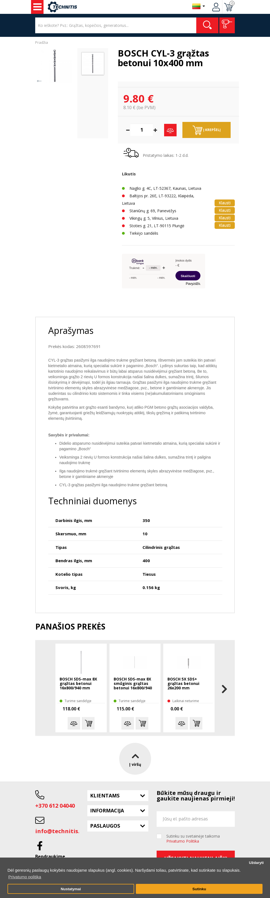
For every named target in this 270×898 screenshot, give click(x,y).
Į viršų (135, 758)
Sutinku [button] (199, 889)
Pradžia (41, 42)
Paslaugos (105, 825)
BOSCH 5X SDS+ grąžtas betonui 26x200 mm (183, 683)
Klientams (104, 795)
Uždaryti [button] (256, 863)
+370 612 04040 (55, 805)
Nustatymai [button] (71, 889)
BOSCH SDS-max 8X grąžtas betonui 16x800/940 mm (78, 683)
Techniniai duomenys (92, 501)
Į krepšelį (207, 130)
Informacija (107, 810)
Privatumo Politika (182, 841)
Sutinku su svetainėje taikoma (193, 839)
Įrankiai (37, 7)
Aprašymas (70, 330)
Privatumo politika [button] (24, 876)
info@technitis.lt (59, 831)
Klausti (225, 202)
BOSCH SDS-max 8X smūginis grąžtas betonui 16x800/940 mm (133, 684)
